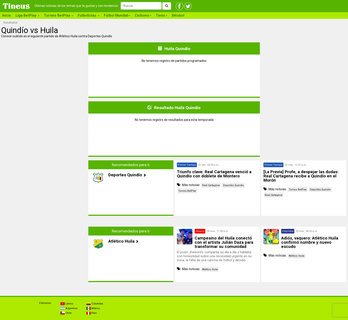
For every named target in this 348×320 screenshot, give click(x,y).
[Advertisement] (44, 191)
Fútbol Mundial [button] (117, 15)
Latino (66, 303)
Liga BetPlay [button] (28, 15)
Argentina (68, 308)
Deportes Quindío (233, 185)
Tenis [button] (161, 15)
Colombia (94, 303)
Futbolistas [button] (88, 15)
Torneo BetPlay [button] (58, 15)
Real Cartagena (211, 185)
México (93, 308)
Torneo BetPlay (187, 190)
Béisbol (178, 15)
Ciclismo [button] (143, 15)
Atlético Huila (210, 269)
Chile (65, 312)
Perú (91, 312)
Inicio (6, 15)
